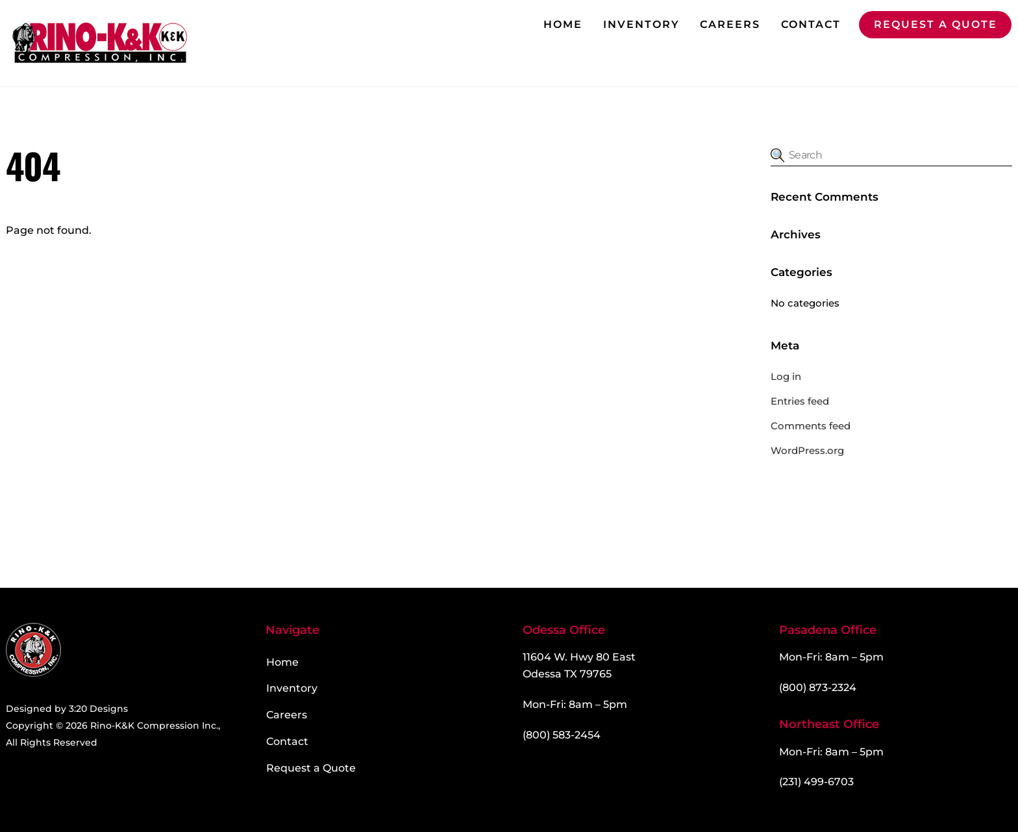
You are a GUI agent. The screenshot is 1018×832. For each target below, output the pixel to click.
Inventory (641, 24)
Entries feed (800, 401)
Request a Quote (935, 24)
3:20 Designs (98, 708)
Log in (786, 376)
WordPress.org (807, 450)
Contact (811, 24)
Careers (730, 24)
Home (562, 24)
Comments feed (810, 426)
